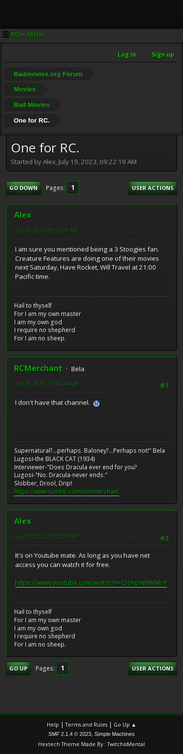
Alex (22, 214)
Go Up (18, 668)
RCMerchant (38, 368)
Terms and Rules (86, 724)
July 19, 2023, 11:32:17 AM (46, 536)
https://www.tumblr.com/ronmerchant (66, 491)
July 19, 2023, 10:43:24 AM (46, 383)
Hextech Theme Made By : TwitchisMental (91, 744)
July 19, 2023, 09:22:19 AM (46, 230)
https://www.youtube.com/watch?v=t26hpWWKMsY (91, 582)
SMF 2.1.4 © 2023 (69, 734)
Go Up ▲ (125, 724)
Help (53, 724)
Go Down (23, 187)
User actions (153, 187)
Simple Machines (115, 734)
